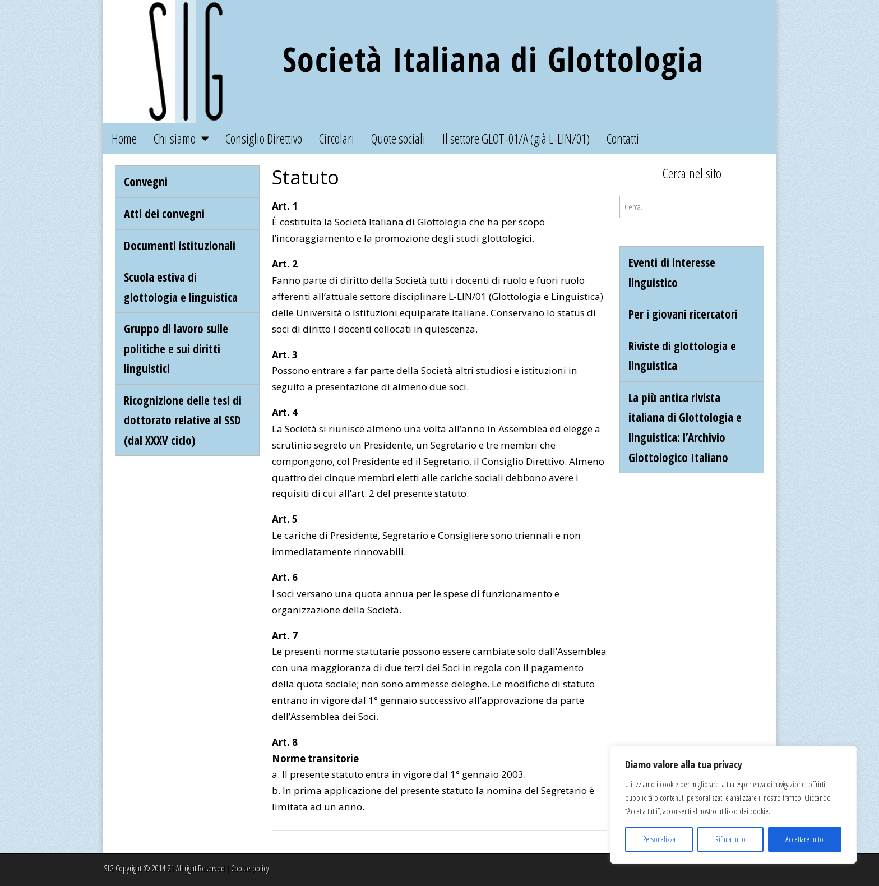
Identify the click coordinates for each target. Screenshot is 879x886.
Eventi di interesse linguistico (671, 272)
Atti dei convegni (164, 213)
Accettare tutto (804, 839)
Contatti (623, 138)
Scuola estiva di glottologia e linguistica (181, 287)
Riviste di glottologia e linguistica (682, 356)
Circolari (336, 138)
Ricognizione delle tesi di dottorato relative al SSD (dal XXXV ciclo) (183, 420)
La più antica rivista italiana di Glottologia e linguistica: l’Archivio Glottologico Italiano (685, 427)
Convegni (146, 181)
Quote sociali (398, 138)
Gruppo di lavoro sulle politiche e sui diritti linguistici (176, 348)
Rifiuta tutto (730, 839)
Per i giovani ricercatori (683, 314)
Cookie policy (250, 868)
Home (124, 138)
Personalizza (659, 839)
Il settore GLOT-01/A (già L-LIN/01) (516, 138)
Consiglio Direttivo (263, 138)
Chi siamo (175, 138)
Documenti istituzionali (179, 245)
